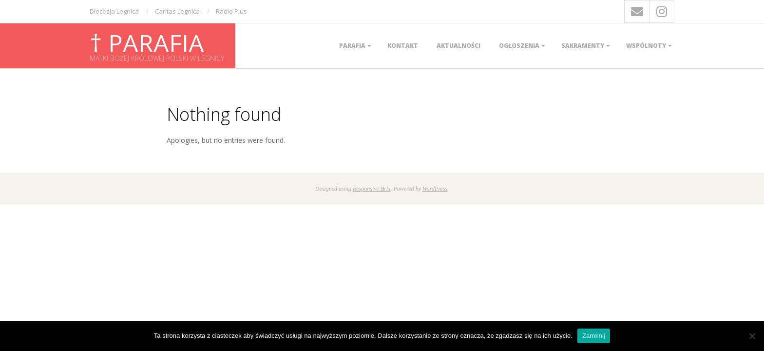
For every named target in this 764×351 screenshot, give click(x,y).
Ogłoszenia (519, 45)
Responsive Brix (372, 188)
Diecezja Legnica (114, 11)
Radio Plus (231, 11)
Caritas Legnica (177, 11)
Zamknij (593, 335)
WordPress (434, 188)
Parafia (352, 45)
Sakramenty (582, 45)
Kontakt (402, 45)
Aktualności (458, 45)
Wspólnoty (646, 45)
